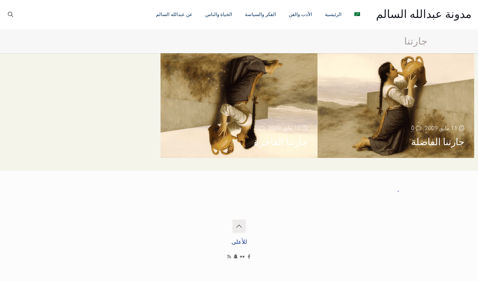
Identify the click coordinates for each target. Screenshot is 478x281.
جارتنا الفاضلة (438, 141)
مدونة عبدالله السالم (424, 14)
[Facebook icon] (249, 257)
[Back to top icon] (239, 226)
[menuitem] (357, 14)
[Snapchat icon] (235, 257)
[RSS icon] (229, 257)
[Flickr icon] (242, 257)
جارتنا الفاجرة (281, 141)
